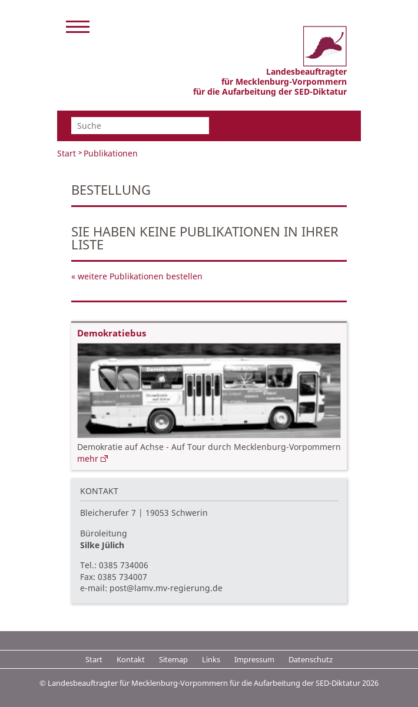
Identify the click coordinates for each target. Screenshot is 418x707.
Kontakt (131, 659)
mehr (87, 458)
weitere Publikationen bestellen (140, 276)
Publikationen (111, 153)
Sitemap (173, 659)
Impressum (254, 659)
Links (211, 659)
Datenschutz (310, 659)
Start (66, 153)
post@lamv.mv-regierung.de (166, 587)
